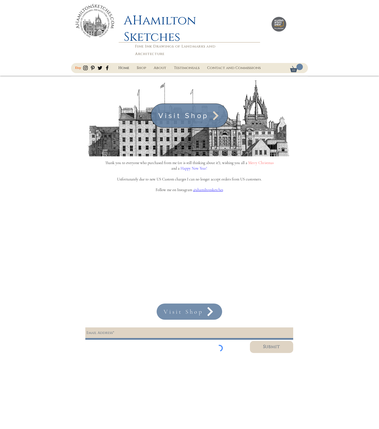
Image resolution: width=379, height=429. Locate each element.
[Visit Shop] (189, 116)
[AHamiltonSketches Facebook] (107, 68)
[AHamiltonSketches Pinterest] (93, 68)
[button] (296, 68)
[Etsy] (78, 68)
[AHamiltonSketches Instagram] (85, 68)
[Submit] (271, 347)
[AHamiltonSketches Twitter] (100, 68)
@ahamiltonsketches (208, 189)
